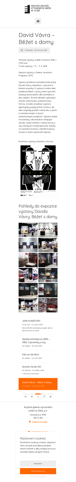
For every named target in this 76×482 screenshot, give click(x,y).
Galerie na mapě (39, 422)
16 (38, 396)
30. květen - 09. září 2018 (38, 342)
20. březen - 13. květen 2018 (33, 370)
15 (32, 396)
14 (25, 396)
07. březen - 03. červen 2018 (36, 384)
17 (44, 396)
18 (50, 396)
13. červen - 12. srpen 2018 (38, 325)
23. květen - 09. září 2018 (32, 356)
